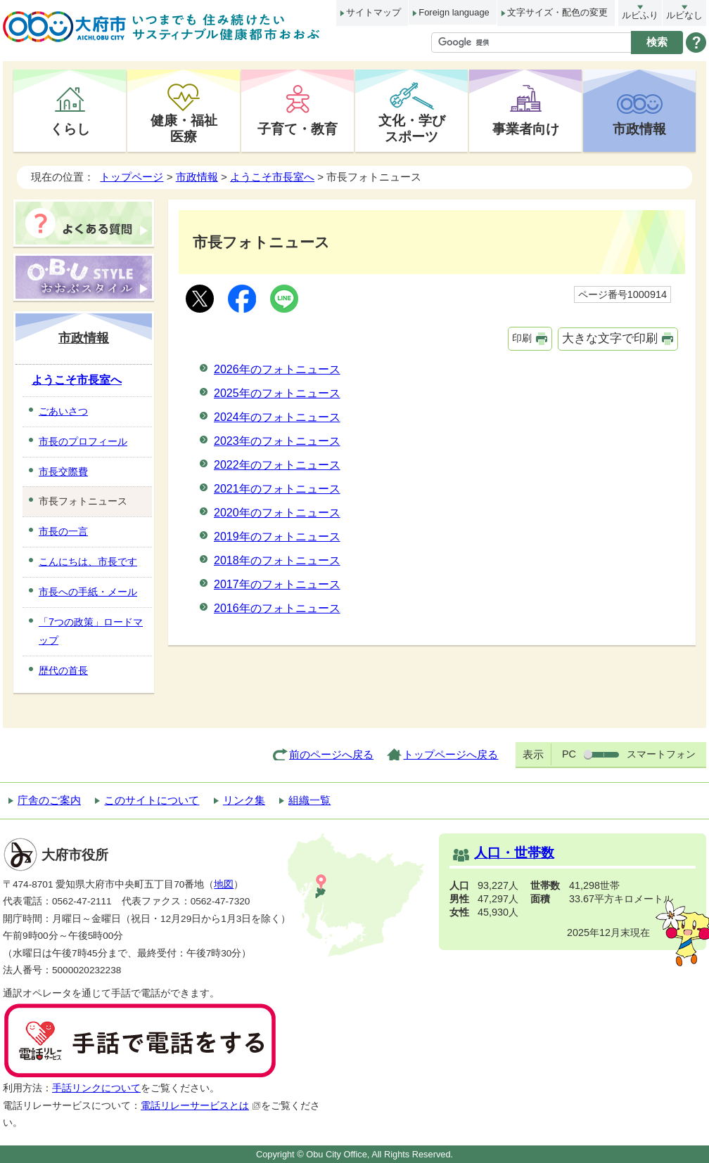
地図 (224, 884)
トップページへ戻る (450, 754)
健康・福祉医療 (184, 128)
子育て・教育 (297, 128)
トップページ (131, 177)
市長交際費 (63, 471)
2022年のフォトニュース (277, 465)
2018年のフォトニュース (277, 560)
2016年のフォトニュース (277, 608)
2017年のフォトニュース (277, 584)
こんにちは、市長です (88, 561)
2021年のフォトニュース (277, 489)
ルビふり (640, 15)
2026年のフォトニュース (277, 369)
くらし (70, 128)
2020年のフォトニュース (277, 513)
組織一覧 (309, 800)
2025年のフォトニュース (277, 393)
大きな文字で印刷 (610, 338)
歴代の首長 (63, 670)
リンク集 (244, 800)
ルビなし (684, 15)
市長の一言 (63, 531)
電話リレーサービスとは (201, 1105)
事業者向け (525, 128)
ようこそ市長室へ (272, 177)
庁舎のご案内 (49, 800)
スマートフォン (661, 754)
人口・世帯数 (514, 852)
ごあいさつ (63, 411)
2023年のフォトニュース (277, 441)
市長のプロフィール (83, 441)
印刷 (522, 338)
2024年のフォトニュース (277, 417)
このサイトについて (151, 800)
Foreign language (454, 12)
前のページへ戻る (331, 754)
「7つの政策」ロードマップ (91, 631)
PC (569, 754)
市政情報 (639, 128)
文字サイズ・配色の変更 (557, 12)
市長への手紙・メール (88, 591)
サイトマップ (373, 12)
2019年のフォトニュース (277, 536)
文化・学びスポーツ (411, 128)
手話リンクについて (96, 1088)
